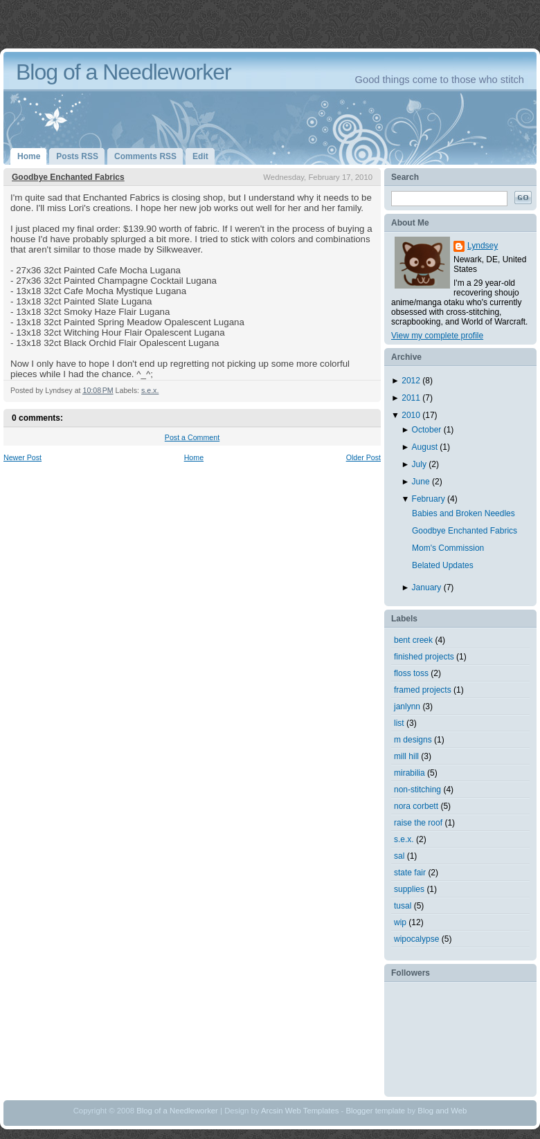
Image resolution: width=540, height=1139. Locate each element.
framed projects (422, 690)
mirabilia (409, 773)
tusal (402, 906)
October (428, 430)
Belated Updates (443, 565)
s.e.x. (150, 390)
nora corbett (416, 806)
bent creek (413, 640)
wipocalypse (416, 939)
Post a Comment (192, 437)
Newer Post (22, 457)
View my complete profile (437, 335)
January (428, 587)
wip (400, 922)
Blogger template (375, 1110)
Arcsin (271, 1110)
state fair (410, 872)
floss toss (411, 673)
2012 (412, 380)
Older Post (363, 457)
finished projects (424, 657)
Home (194, 457)
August (426, 447)
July (420, 464)
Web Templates (312, 1110)
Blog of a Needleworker (123, 72)
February (429, 499)
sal (399, 856)
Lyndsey (482, 245)
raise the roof (418, 823)
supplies (409, 889)
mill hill (406, 756)
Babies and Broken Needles (463, 513)
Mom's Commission (448, 548)
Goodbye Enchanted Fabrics (68, 177)
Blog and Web (442, 1110)
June (422, 481)
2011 (412, 398)
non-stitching (417, 789)
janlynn (407, 706)
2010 (412, 415)
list (399, 723)
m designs (413, 740)
